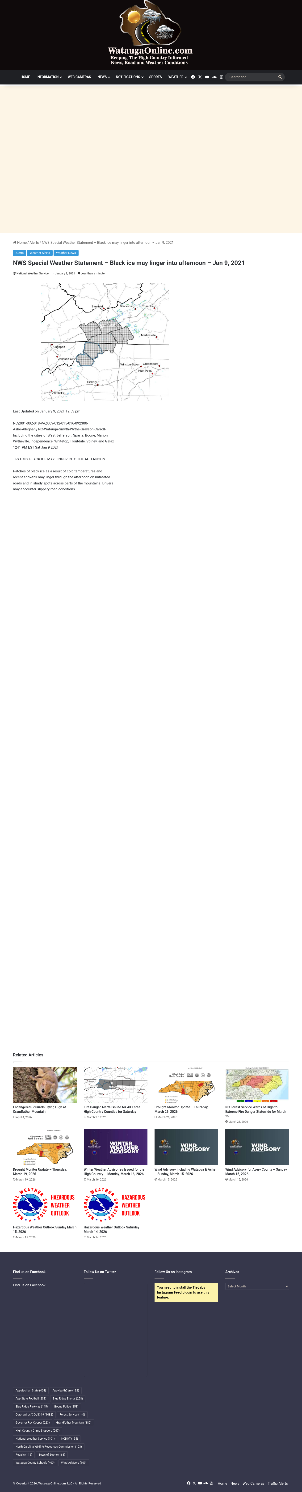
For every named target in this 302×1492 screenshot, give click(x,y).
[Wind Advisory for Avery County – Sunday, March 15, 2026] (257, 1147)
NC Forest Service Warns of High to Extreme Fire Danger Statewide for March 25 (255, 1111)
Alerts (34, 242)
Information (48, 77)
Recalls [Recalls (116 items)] (24, 1454)
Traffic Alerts (278, 1483)
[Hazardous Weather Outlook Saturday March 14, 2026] (115, 1205)
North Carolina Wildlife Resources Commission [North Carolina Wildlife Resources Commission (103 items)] (49, 1446)
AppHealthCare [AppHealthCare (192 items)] (66, 1390)
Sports (155, 77)
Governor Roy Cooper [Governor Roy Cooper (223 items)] (33, 1422)
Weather (176, 77)
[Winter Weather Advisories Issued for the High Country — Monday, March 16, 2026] (115, 1147)
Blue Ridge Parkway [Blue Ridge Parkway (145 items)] (32, 1406)
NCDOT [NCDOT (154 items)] (69, 1438)
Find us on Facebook (29, 1285)
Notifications (128, 77)
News (102, 77)
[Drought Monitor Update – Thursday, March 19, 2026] (45, 1147)
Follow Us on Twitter (100, 1272)
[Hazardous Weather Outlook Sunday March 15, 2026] (45, 1205)
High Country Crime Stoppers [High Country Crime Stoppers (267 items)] (38, 1430)
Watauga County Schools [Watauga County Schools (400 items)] (35, 1462)
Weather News (66, 253)
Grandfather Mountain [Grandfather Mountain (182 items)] (74, 1422)
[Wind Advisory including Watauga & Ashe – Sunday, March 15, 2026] (186, 1147)
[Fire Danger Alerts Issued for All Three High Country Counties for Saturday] (115, 1085)
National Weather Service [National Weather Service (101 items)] (35, 1438)
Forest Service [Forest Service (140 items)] (72, 1414)
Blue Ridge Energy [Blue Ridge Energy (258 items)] (68, 1398)
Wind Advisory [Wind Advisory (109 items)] (74, 1462)
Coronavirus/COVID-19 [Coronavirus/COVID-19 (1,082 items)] (34, 1414)
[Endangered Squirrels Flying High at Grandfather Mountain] (45, 1085)
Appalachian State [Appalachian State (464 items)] (31, 1390)
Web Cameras (79, 77)
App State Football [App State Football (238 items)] (31, 1398)
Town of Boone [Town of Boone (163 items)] (52, 1454)
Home (25, 77)
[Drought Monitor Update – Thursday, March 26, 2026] (186, 1085)
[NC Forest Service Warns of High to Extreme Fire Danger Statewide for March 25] (257, 1085)
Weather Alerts (40, 253)
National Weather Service (33, 273)
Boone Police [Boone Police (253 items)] (66, 1406)
